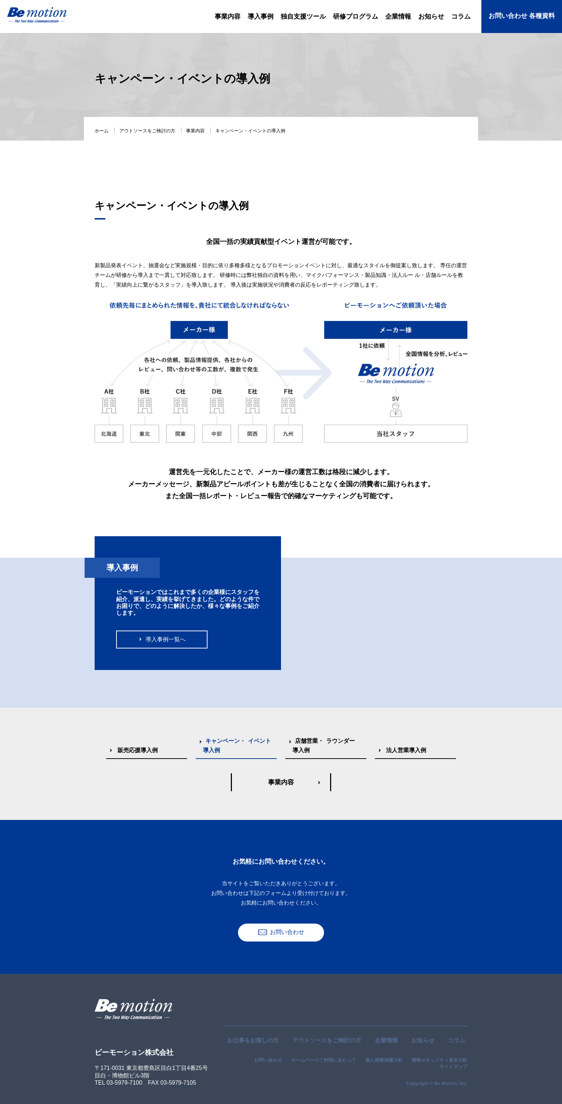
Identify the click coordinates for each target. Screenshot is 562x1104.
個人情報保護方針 (384, 1060)
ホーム (102, 130)
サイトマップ (453, 1066)
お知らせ (422, 1040)
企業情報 (386, 1040)
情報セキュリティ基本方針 (439, 1060)
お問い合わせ (268, 1060)
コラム (456, 1040)
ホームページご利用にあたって (323, 1060)
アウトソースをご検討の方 (147, 130)
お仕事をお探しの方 (253, 1040)
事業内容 (195, 130)
